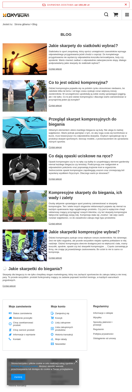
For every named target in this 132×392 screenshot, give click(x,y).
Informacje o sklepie (103, 313)
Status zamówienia (22, 313)
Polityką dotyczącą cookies (24, 366)
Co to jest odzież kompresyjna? (78, 82)
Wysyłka (97, 317)
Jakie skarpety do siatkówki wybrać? (83, 45)
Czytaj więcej (55, 69)
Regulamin (98, 329)
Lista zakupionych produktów (64, 328)
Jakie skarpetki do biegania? (35, 269)
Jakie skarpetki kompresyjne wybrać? (84, 232)
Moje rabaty (61, 339)
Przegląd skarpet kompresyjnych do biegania (82, 122)
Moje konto (58, 306)
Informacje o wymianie (24, 334)
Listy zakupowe (62, 322)
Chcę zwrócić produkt (23, 330)
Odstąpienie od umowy (104, 338)
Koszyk (58, 318)
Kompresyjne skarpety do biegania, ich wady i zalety (85, 195)
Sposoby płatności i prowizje (102, 323)
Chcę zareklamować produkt (23, 324)
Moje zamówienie (20, 306)
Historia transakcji (64, 334)
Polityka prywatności (103, 334)
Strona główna (22, 24)
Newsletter (60, 344)
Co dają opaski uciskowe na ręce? (81, 156)
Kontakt (17, 339)
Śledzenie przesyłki (22, 318)
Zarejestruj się (62, 313)
